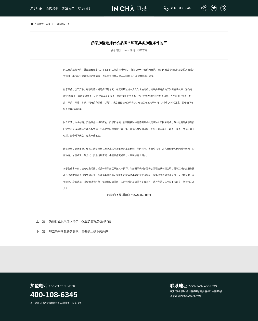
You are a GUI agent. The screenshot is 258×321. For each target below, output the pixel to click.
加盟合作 (68, 8)
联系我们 (84, 8)
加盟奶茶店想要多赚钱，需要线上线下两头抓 (78, 231)
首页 (48, 24)
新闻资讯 (52, 8)
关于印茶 (36, 8)
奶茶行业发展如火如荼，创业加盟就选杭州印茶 (80, 221)
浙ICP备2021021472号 (189, 296)
